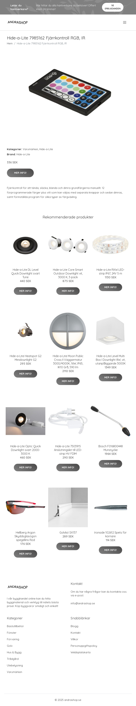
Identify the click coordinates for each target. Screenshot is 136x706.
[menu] (125, 22)
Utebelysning (15, 665)
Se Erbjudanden (113, 7)
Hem (10, 43)
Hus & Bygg (14, 652)
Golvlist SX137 (68, 532)
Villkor (74, 639)
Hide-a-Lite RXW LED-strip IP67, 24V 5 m (110, 271)
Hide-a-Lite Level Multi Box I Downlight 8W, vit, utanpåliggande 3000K (110, 359)
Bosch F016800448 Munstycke (110, 448)
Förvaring (13, 639)
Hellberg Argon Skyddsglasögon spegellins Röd (25, 536)
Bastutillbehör (15, 626)
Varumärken (30, 149)
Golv (10, 645)
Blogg (74, 626)
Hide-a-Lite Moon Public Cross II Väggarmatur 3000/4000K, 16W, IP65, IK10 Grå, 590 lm (68, 361)
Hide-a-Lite (46, 149)
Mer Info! (20, 172)
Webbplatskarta (80, 652)
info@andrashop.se (83, 603)
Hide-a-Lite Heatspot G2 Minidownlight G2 (25, 357)
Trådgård (13, 659)
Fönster (11, 632)
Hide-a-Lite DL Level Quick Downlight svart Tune (25, 273)
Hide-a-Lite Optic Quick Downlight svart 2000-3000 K (25, 449)
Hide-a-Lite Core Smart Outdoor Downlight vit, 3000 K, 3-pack (68, 273)
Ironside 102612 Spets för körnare (110, 534)
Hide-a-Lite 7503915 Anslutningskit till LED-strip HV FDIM (68, 449)
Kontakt (75, 632)
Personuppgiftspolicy (84, 645)
